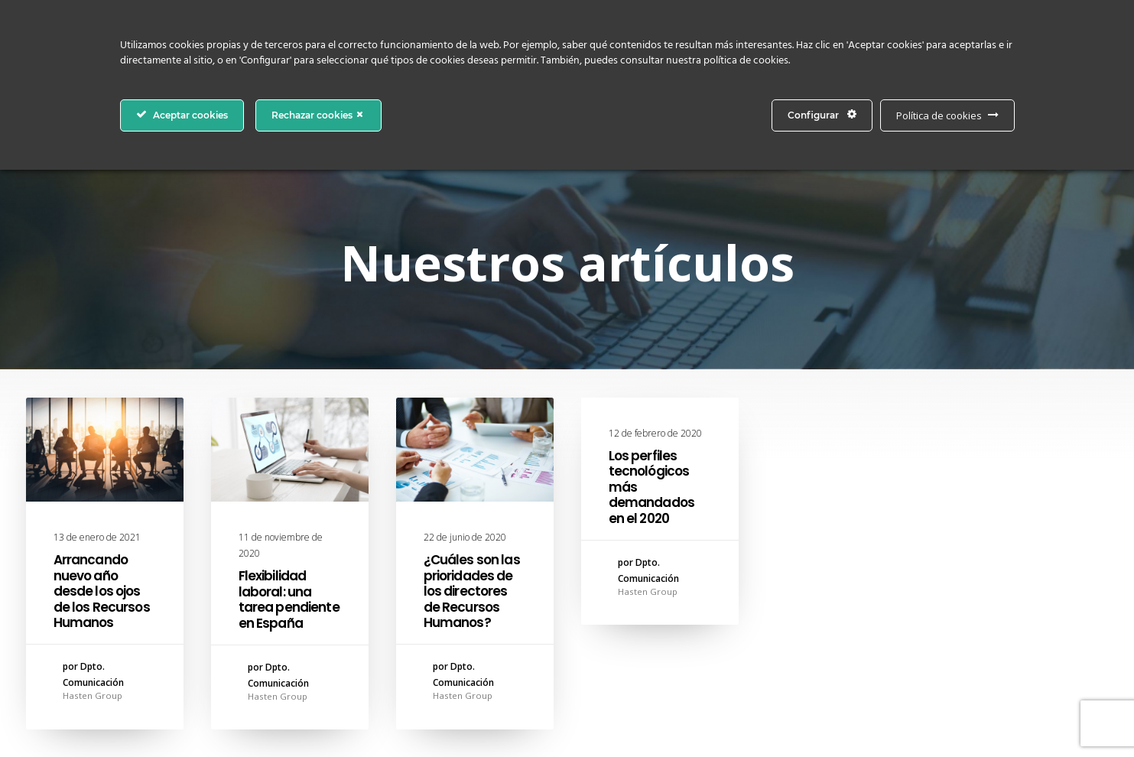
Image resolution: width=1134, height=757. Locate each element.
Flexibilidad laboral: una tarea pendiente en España (289, 599)
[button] (105, 450)
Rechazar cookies (318, 115)
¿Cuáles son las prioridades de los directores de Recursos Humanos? (472, 591)
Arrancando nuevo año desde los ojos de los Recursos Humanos (102, 591)
